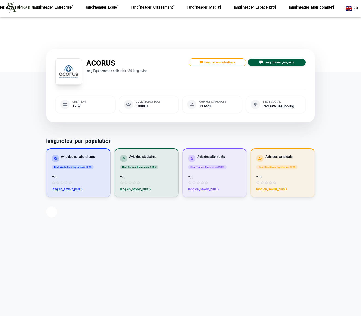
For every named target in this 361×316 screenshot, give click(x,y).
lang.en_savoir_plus (67, 189)
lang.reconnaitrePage (217, 62)
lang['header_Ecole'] (102, 7)
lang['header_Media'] (204, 7)
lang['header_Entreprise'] (53, 7)
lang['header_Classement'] (153, 7)
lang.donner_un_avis (276, 62)
